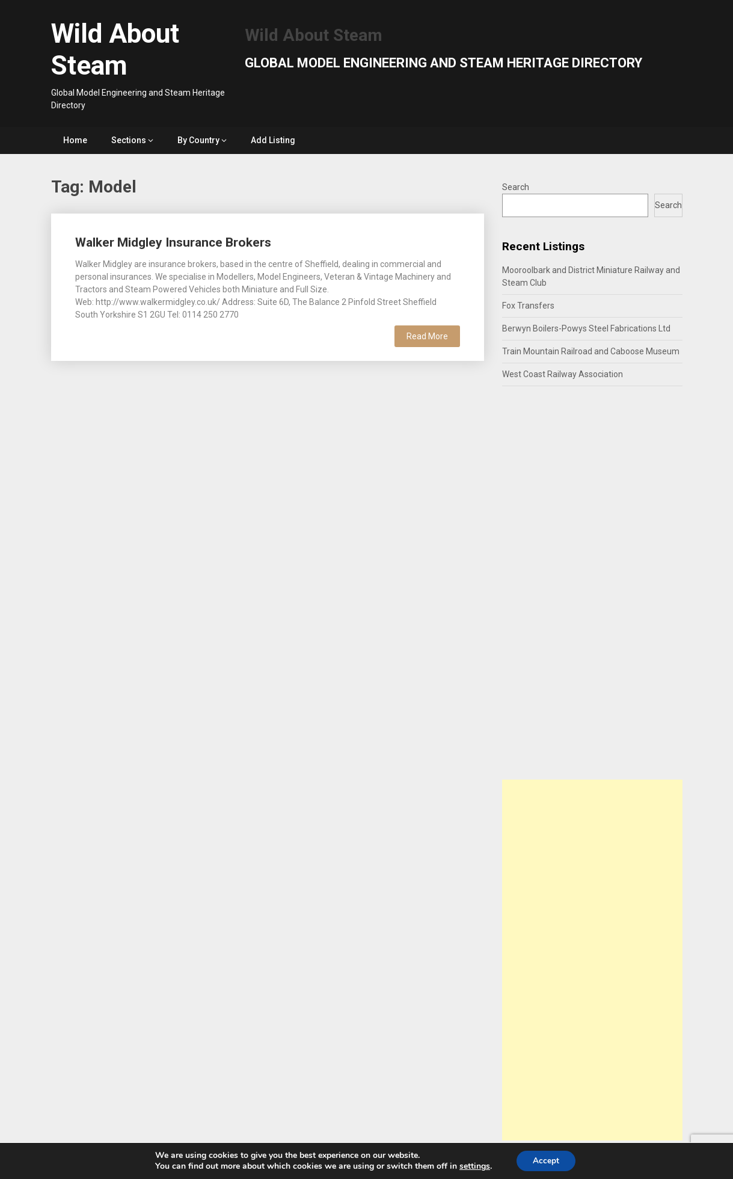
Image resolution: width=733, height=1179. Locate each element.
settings (473, 1165)
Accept (546, 1160)
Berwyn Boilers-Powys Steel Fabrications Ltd (586, 328)
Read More (427, 336)
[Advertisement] (592, 960)
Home (75, 140)
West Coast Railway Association (562, 374)
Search (515, 187)
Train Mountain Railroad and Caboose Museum (590, 351)
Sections (128, 140)
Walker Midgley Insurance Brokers (173, 242)
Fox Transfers (528, 305)
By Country (198, 140)
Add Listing (273, 140)
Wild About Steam (115, 49)
